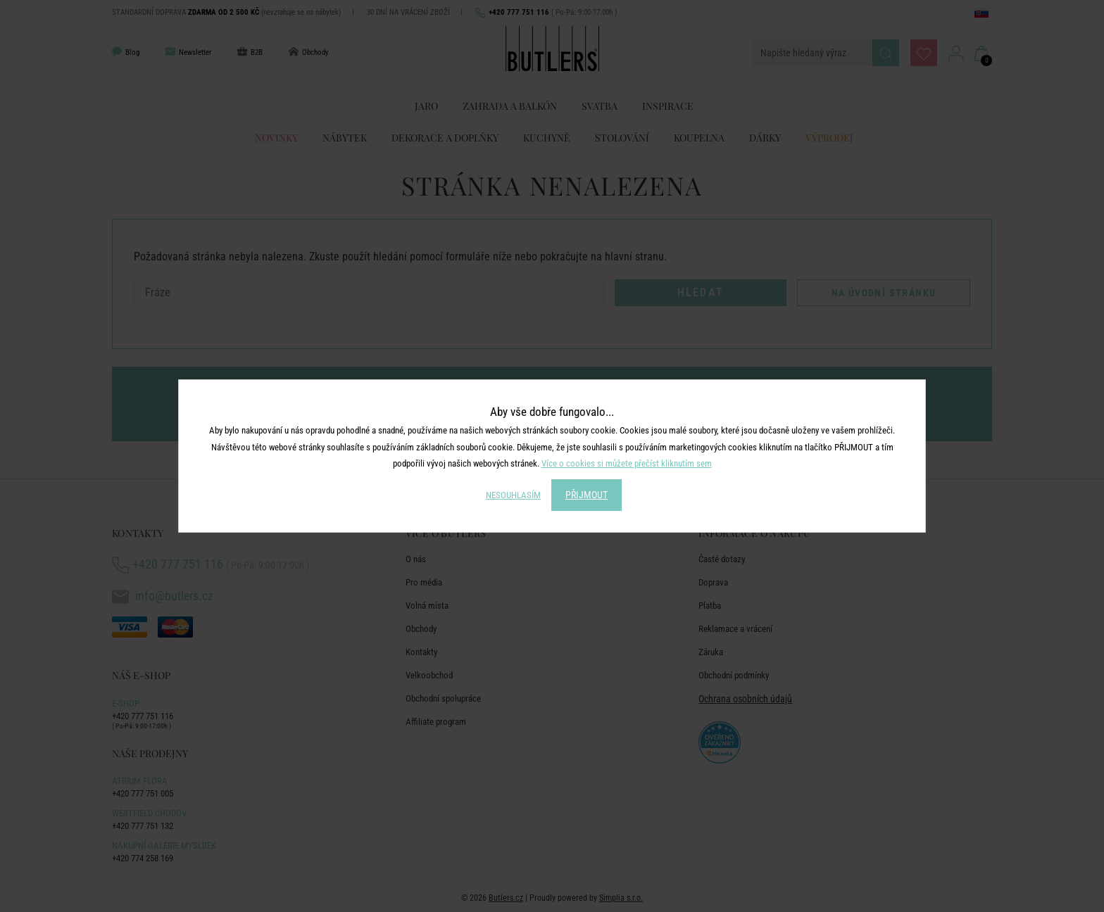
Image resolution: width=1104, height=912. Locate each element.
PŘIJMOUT (586, 494)
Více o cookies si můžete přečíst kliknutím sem (626, 463)
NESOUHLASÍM (513, 495)
